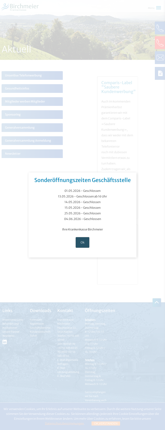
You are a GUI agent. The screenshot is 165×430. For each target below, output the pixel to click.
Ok (82, 242)
